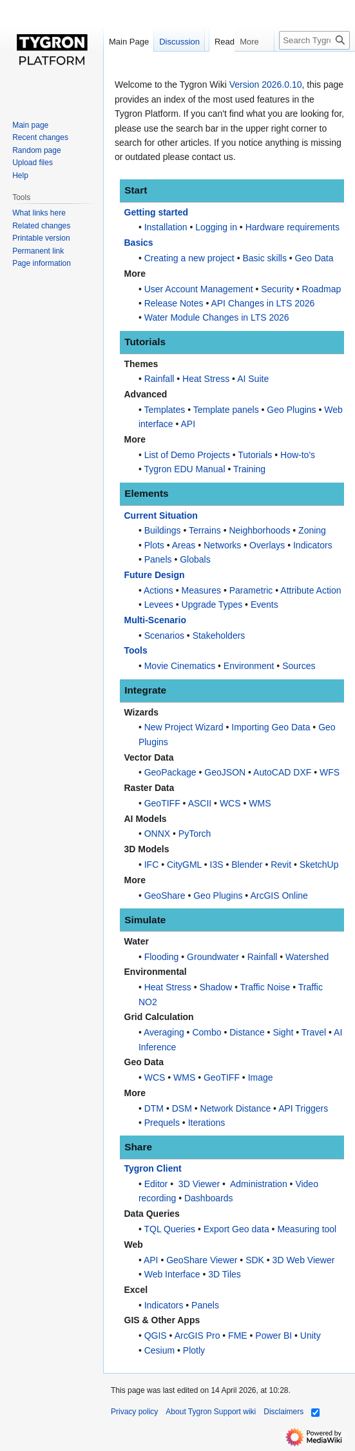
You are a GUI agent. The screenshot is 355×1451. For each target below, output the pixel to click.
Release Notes (174, 303)
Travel (314, 1032)
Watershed (307, 957)
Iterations (206, 1122)
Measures (201, 590)
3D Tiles (224, 1274)
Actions (158, 590)
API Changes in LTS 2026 (262, 303)
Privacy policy (134, 1411)
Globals (195, 559)
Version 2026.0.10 (265, 84)
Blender (246, 864)
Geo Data (314, 258)
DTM (154, 1108)
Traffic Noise (265, 987)
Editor (156, 1184)
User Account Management (198, 289)
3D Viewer (199, 1184)
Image (260, 1077)
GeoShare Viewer (201, 1260)
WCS (230, 803)
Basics (138, 242)
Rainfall (159, 379)
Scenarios (164, 635)
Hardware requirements (292, 227)
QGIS (155, 1335)
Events (264, 604)
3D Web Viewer (304, 1260)
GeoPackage (170, 772)
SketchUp (319, 864)
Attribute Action (310, 590)
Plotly (194, 1350)
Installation (165, 227)
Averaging (164, 1032)
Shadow (216, 987)
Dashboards (208, 1198)
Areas (184, 545)
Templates (164, 410)
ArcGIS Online (278, 895)
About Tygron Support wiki (211, 1411)
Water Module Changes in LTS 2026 (216, 317)
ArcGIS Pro (197, 1335)
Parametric (251, 590)
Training (249, 469)
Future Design (154, 575)
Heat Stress (205, 379)
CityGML (184, 864)
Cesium (159, 1350)
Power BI (273, 1335)
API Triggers (303, 1108)
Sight (283, 1032)
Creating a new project (189, 258)
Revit (281, 864)
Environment (249, 666)
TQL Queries (169, 1229)
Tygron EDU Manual (184, 469)
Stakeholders (219, 635)
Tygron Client (153, 1168)
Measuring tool (306, 1229)
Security (277, 289)
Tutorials (255, 455)
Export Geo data (236, 1229)
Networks (222, 545)
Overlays (267, 545)
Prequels (162, 1122)
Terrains (205, 530)
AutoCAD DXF (282, 772)
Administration (258, 1184)
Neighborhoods (259, 530)
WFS (330, 772)
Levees (158, 604)
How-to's (297, 455)
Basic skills (264, 258)
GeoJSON (224, 772)
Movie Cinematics (179, 666)
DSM (182, 1108)
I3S (217, 864)
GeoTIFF (162, 803)
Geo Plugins (291, 410)
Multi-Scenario (155, 620)
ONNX (157, 833)
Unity (310, 1335)
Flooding (161, 957)
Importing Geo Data (270, 727)
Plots (154, 545)
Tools (136, 650)
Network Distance (235, 1108)
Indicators (312, 545)
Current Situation (161, 515)
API (188, 424)
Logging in (216, 227)
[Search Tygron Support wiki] (314, 66)
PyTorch (194, 833)
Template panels (226, 410)
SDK (254, 1260)
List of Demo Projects (187, 455)
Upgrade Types (212, 604)
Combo (206, 1032)
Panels (158, 559)
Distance (246, 1032)
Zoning (312, 530)
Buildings (162, 530)
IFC (151, 864)
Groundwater (213, 957)
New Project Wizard (184, 727)
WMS (260, 803)
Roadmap (321, 289)
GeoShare (165, 895)
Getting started (156, 212)
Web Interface (172, 1274)
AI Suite (253, 379)
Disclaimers (283, 1411)
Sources (298, 666)
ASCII (200, 803)
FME (237, 1335)
